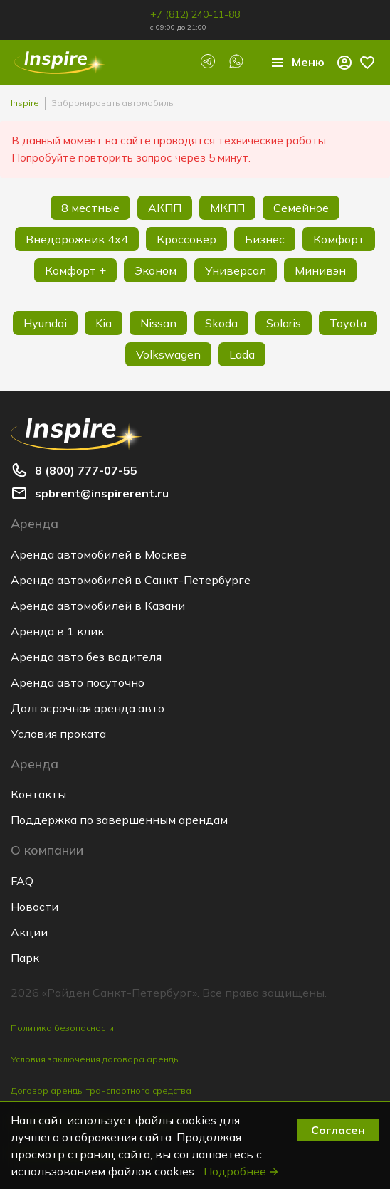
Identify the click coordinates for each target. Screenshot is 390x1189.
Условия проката (58, 733)
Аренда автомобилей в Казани (98, 605)
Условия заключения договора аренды (95, 1059)
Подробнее (242, 1171)
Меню (297, 62)
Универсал (235, 270)
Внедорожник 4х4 (77, 239)
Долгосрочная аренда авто (87, 708)
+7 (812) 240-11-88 (195, 14)
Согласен (338, 1130)
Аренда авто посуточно (77, 682)
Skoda (221, 323)
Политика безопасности (62, 1027)
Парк (25, 958)
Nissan (158, 323)
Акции (29, 932)
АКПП (164, 208)
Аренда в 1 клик (57, 631)
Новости (34, 906)
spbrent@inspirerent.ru (102, 493)
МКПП (227, 208)
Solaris (283, 323)
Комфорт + (75, 270)
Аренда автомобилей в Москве (98, 554)
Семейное (301, 208)
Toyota (348, 323)
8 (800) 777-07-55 (86, 470)
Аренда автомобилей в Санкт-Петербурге (131, 580)
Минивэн (320, 270)
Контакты (38, 794)
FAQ (22, 881)
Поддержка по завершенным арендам (119, 820)
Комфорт (338, 239)
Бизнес (265, 239)
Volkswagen (168, 354)
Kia (103, 323)
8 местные (90, 208)
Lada (242, 354)
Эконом (155, 270)
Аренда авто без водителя (86, 657)
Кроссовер (186, 239)
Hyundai (45, 323)
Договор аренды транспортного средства (101, 1090)
